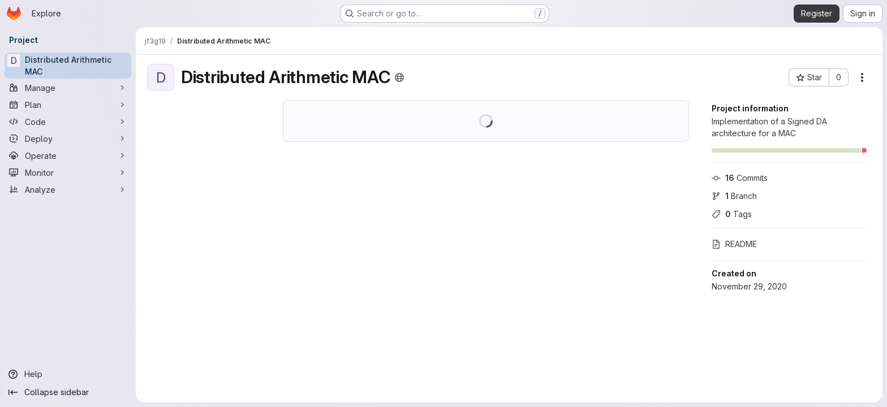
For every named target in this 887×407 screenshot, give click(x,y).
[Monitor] (68, 172)
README (734, 244)
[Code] (68, 121)
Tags (732, 214)
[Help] (68, 374)
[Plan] (68, 104)
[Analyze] (68, 189)
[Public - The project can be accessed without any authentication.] (399, 77)
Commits (740, 178)
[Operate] (68, 155)
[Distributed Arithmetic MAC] (68, 66)
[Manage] (68, 88)
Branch (734, 196)
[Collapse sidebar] (68, 392)
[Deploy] (68, 138)
